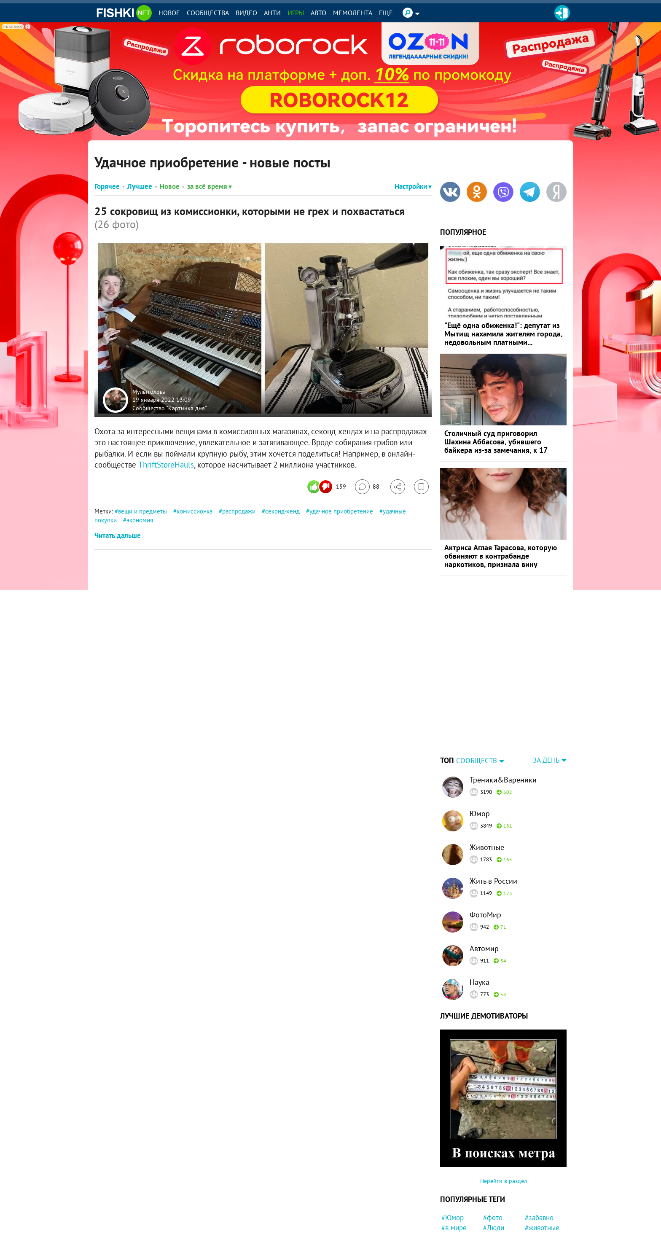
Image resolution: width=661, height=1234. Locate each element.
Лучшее (139, 186)
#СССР (451, 1185)
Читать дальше (117, 535)
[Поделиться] (397, 486)
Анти (272, 12)
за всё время (209, 186)
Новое (169, 12)
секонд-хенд (282, 511)
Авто (318, 12)
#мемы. (494, 1205)
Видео (246, 12)
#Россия (495, 1185)
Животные (487, 794)
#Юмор (452, 1164)
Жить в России (493, 828)
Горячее (107, 186)
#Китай (536, 1194)
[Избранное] (421, 486)
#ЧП (447, 1225)
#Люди (493, 1175)
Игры (296, 12)
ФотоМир (485, 862)
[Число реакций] (327, 486)
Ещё (386, 12)
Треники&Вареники (503, 727)
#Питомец (498, 1215)
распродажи (238, 511)
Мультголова (149, 391)
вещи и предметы (142, 511)
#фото (492, 1164)
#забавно (539, 1164)
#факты (494, 1225)
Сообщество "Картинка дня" (169, 407)
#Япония (454, 1215)
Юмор (480, 761)
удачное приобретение (341, 511)
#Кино (451, 1194)
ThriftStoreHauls (166, 465)
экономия (139, 520)
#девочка (539, 1205)
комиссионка (194, 511)
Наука (479, 929)
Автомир (484, 896)
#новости (539, 1225)
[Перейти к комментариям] (367, 486)
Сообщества (208, 12)
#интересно (459, 1205)
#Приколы (499, 1194)
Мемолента (352, 12)
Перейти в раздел (503, 1128)
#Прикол (538, 1215)
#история (539, 1185)
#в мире (454, 1175)
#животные (542, 1175)
